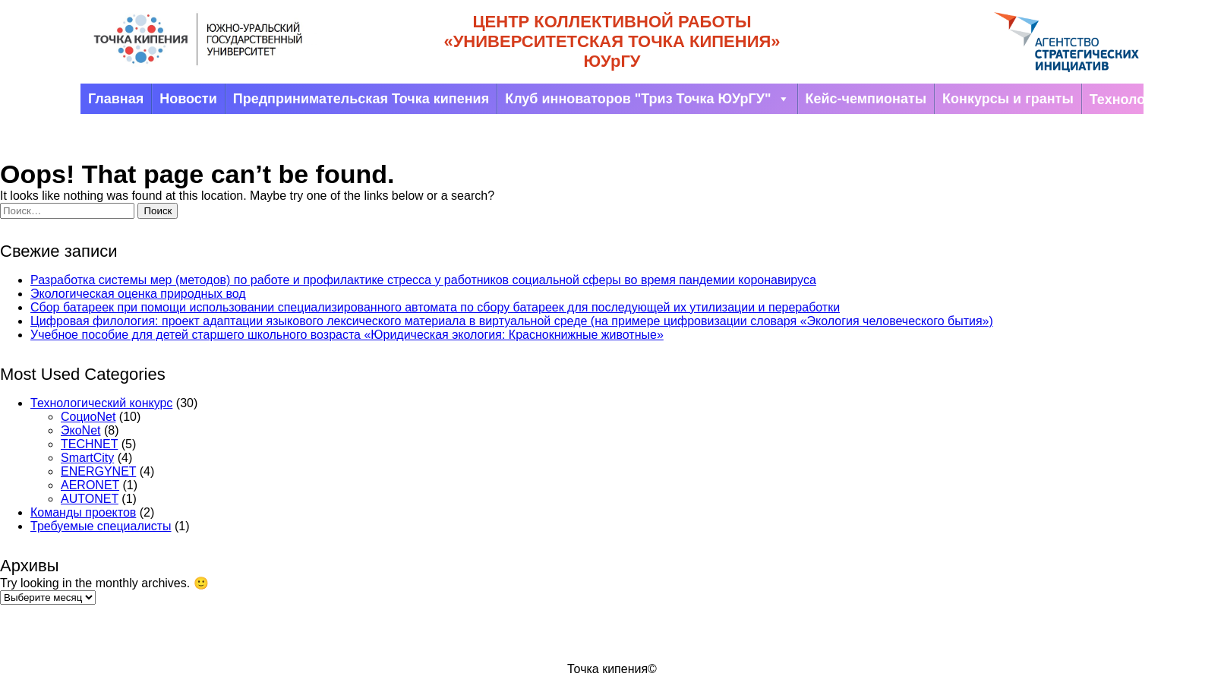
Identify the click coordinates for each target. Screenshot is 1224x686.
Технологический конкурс (101, 403)
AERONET (90, 485)
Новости (187, 98)
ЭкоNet (80, 430)
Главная (116, 98)
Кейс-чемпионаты (866, 98)
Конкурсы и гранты (1008, 98)
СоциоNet (88, 416)
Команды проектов (83, 512)
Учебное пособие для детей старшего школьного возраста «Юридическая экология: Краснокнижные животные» (347, 334)
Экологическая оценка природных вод (138, 293)
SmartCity (87, 457)
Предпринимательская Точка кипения (361, 98)
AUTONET (89, 498)
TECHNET (89, 444)
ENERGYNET (98, 471)
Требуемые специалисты (101, 526)
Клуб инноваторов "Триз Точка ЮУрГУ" (647, 98)
